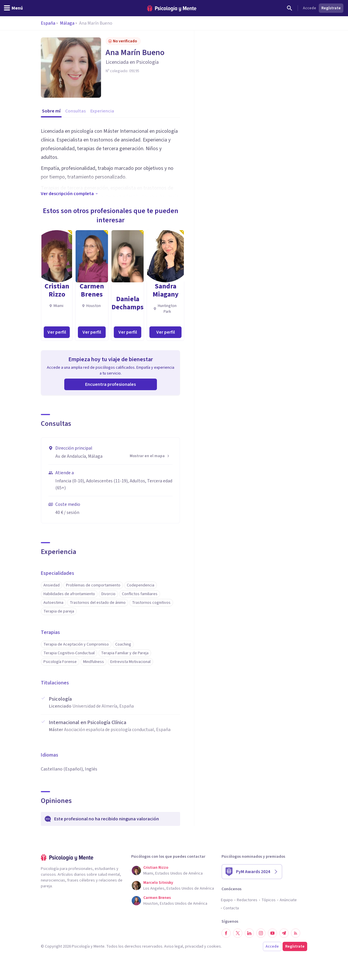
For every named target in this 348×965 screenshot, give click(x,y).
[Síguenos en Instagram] (260, 933)
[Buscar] (289, 8)
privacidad (194, 946)
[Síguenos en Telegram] (284, 933)
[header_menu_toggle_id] (13, 8)
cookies (214, 946)
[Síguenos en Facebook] (226, 933)
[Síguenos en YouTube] (272, 933)
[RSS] (295, 933)
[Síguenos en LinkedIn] (249, 933)
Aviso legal (173, 946)
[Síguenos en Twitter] (237, 933)
